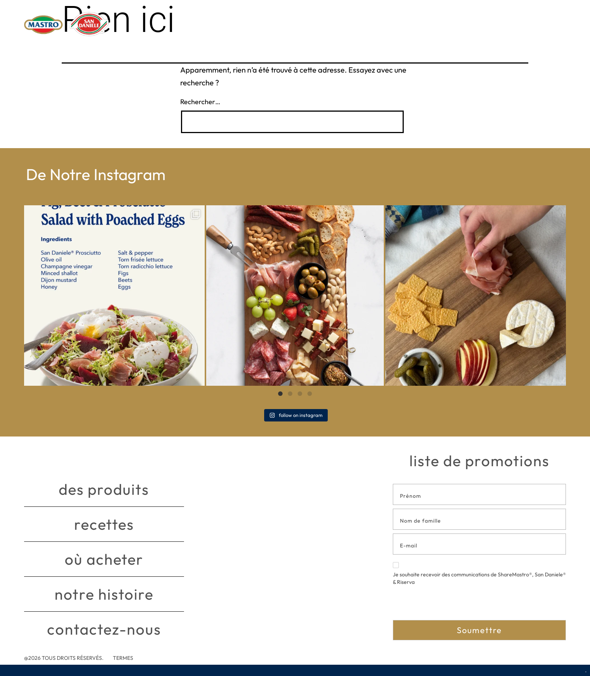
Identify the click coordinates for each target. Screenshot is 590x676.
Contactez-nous (104, 629)
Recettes (104, 524)
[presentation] (450, 605)
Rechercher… (200, 101)
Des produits (104, 489)
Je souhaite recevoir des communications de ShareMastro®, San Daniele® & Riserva (479, 573)
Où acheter (104, 559)
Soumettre (479, 630)
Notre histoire (104, 594)
